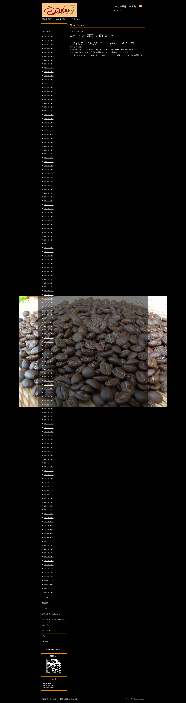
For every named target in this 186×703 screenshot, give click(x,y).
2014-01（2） (48, 420)
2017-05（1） (48, 298)
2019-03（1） (48, 232)
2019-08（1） (48, 212)
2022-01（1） (48, 126)
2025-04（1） (48, 56)
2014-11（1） (48, 388)
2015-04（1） (48, 373)
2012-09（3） (48, 475)
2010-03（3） (48, 568)
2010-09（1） (48, 549)
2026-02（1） (48, 36)
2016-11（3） (48, 322)
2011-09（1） (48, 518)
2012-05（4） (48, 486)
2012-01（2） (48, 502)
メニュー (45, 597)
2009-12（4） (48, 580)
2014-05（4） (48, 404)
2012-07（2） (48, 482)
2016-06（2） (48, 338)
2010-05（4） (48, 565)
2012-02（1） (48, 498)
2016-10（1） (48, 326)
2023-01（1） (48, 107)
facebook (45, 641)
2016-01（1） (48, 353)
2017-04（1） (48, 302)
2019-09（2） (48, 209)
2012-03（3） (48, 494)
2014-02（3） (48, 416)
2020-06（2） (48, 173)
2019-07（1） (48, 216)
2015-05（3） (48, 369)
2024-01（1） (48, 79)
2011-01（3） (48, 537)
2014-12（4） (48, 385)
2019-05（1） (48, 224)
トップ (44, 26)
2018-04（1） (48, 263)
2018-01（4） (48, 275)
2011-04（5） (48, 529)
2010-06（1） (48, 561)
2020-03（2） (48, 185)
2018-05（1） (48, 259)
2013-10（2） (48, 428)
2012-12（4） (48, 463)
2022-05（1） (48, 119)
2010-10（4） (48, 545)
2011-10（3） (48, 514)
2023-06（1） (48, 91)
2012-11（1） (48, 467)
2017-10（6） (48, 287)
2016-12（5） (48, 318)
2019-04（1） (48, 228)
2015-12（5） (48, 357)
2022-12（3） (48, 111)
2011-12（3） (48, 506)
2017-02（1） (48, 310)
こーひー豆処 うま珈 (55, 699)
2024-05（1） (48, 72)
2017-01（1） (48, 314)
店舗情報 (45, 603)
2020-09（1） (48, 165)
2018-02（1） (48, 271)
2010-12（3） (48, 541)
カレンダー (46, 630)
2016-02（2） (48, 349)
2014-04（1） (48, 408)
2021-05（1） (48, 142)
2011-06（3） (48, 521)
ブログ (44, 636)
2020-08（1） (48, 169)
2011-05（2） (48, 525)
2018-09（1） (48, 255)
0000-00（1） (48, 592)
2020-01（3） (48, 193)
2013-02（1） (48, 455)
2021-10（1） (48, 138)
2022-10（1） (48, 115)
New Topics (46, 31)
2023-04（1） (48, 99)
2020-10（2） (48, 162)
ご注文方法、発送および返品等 (53, 619)
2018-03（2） (48, 267)
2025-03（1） (48, 60)
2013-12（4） (48, 424)
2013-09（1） (48, 431)
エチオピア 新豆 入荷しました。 (93, 35)
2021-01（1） (48, 150)
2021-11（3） (48, 134)
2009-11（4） (48, 584)
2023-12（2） (48, 83)
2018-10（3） (48, 252)
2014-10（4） (48, 392)
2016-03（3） (48, 345)
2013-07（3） (48, 439)
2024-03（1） (48, 76)
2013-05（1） (48, 443)
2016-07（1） (48, 334)
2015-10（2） (48, 365)
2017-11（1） (48, 283)
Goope (136, 699)
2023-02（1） (48, 103)
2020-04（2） (48, 181)
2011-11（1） (48, 510)
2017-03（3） (48, 306)
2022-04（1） (48, 122)
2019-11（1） (48, 201)
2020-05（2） (48, 177)
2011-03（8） (48, 533)
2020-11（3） (48, 158)
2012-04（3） (48, 490)
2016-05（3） (48, 342)
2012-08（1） (48, 478)
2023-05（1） (48, 95)
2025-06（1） (48, 48)
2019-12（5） (48, 197)
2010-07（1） (48, 557)
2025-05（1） (48, 52)
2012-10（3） (48, 471)
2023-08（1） (48, 87)
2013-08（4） (48, 435)
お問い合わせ (47, 625)
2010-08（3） (48, 553)
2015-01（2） (48, 381)
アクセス (45, 608)
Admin (141, 699)
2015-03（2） (48, 377)
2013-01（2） (48, 459)
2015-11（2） (48, 361)
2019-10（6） (48, 205)
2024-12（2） (48, 68)
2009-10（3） (48, 588)
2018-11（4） (48, 248)
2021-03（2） (48, 146)
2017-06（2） (48, 295)
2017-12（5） (48, 279)
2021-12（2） (48, 130)
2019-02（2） (48, 236)
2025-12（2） (48, 44)
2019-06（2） (48, 220)
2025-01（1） (48, 64)
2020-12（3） (48, 154)
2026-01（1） (48, 40)
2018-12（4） (48, 244)
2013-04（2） (48, 447)
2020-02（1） (48, 189)
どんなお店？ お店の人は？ (52, 614)
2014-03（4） (48, 412)
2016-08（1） (48, 330)
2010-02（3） (48, 572)
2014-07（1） (48, 400)
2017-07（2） (48, 291)
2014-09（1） (48, 396)
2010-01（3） (48, 576)
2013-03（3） (48, 451)
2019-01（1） (48, 240)
